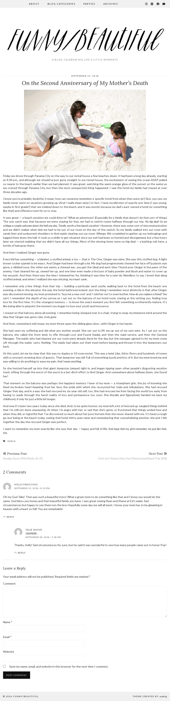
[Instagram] (146, 4)
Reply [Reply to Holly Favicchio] (10, 516)
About (34, 3)
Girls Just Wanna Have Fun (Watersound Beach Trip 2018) (132, 456)
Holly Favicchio (26, 484)
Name (7, 622)
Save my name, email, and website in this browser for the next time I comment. (58, 666)
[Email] (164, 4)
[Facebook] (158, 4)
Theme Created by (150, 696)
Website (8, 651)
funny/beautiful (26, 696)
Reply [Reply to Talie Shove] (22, 552)
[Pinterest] (152, 4)
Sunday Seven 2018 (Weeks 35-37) (23, 456)
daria (12, 441)
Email (7, 637)
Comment (9, 583)
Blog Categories (61, 3)
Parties (89, 3)
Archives (110, 3)
